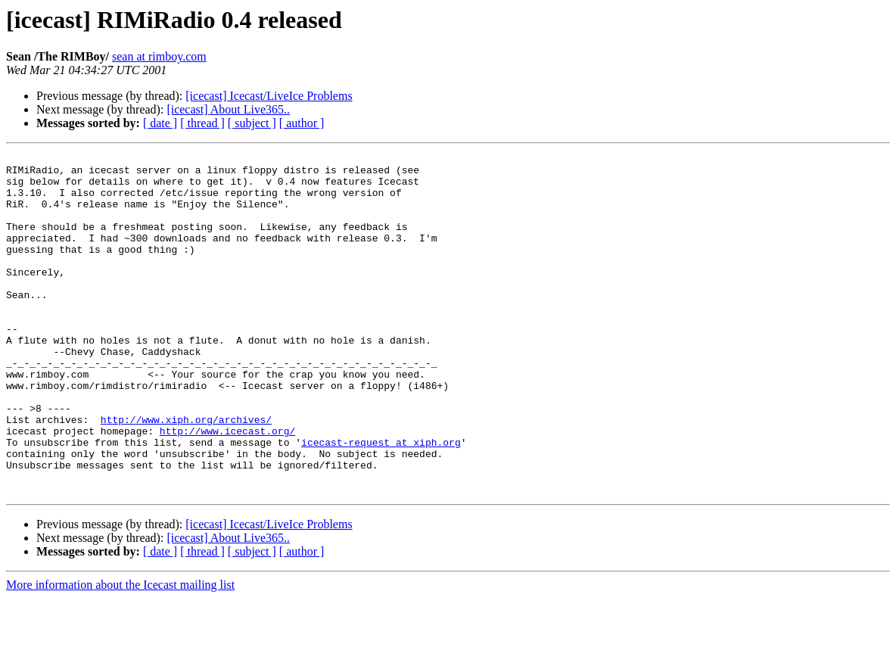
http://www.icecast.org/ (227, 487)
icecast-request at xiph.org (381, 501)
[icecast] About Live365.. (228, 109)
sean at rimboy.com (159, 56)
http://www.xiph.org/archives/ (186, 474)
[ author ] (302, 123)
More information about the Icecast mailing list (120, 652)
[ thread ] (202, 123)
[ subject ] (252, 123)
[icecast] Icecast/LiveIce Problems (268, 95)
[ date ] (160, 123)
